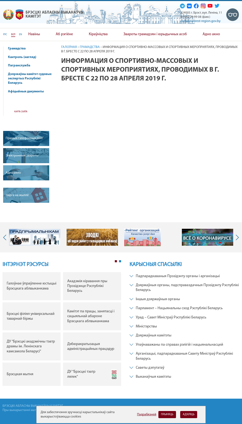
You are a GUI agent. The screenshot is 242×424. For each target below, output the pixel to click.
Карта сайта (20, 112)
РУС (5, 34)
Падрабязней (146, 414)
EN (20, 34)
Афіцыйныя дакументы (26, 91)
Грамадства (17, 48)
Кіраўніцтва (98, 34)
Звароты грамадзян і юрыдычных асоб (155, 34)
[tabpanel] (62, 330)
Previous (5, 237)
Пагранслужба (19, 65)
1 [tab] (116, 261)
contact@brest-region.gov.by (200, 21)
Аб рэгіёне (64, 34)
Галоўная (69, 47)
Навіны (34, 34)
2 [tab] (120, 261)
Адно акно (211, 34)
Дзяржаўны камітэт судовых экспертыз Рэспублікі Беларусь (30, 78)
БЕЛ (13, 34)
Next (236, 237)
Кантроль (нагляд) (24, 57)
